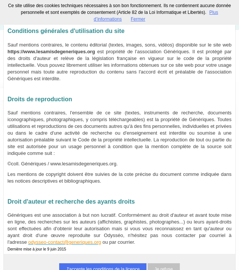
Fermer (138, 19)
